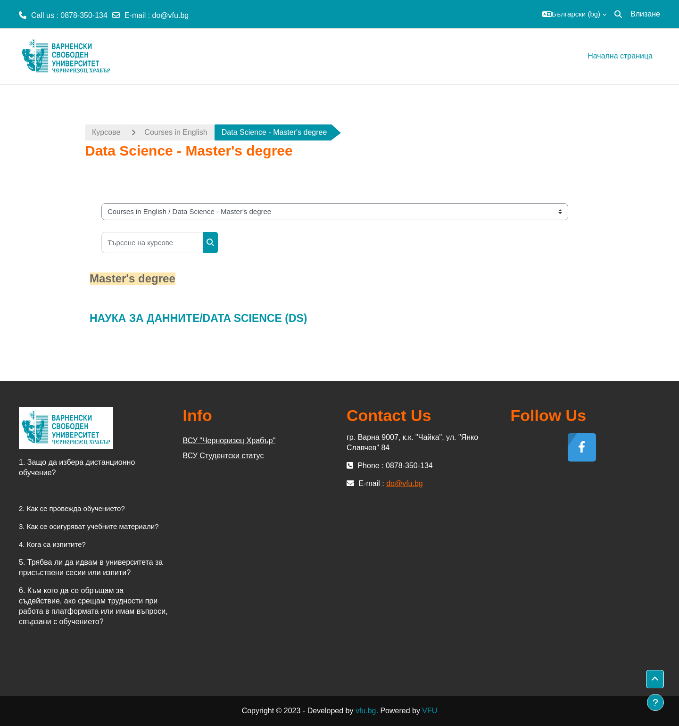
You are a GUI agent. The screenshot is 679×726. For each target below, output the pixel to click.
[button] (574, 14)
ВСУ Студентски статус (223, 456)
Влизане (645, 14)
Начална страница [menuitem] (620, 56)
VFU (429, 711)
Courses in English (175, 132)
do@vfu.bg (170, 15)
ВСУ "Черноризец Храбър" (229, 441)
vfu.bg (366, 711)
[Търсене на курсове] (152, 242)
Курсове (106, 132)
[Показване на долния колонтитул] (655, 702)
